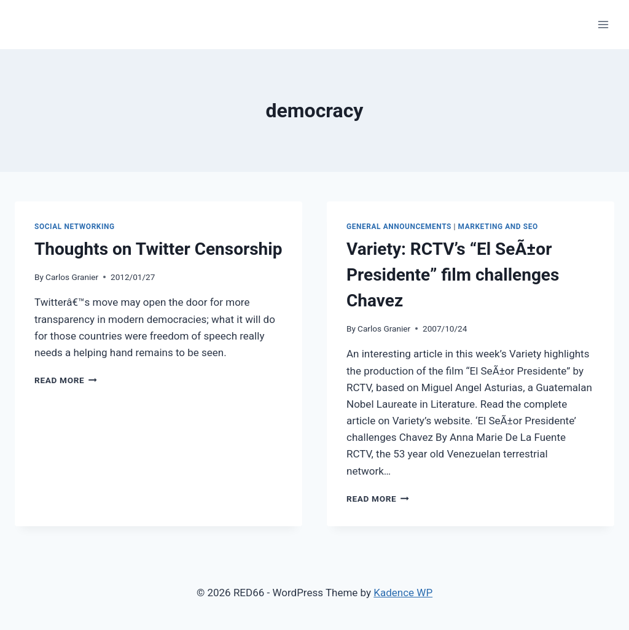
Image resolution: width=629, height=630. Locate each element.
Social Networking (74, 226)
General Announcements (398, 226)
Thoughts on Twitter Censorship (158, 249)
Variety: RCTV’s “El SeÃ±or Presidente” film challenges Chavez (452, 275)
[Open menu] (603, 24)
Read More (65, 380)
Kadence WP (402, 592)
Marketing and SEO (498, 226)
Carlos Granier (71, 277)
